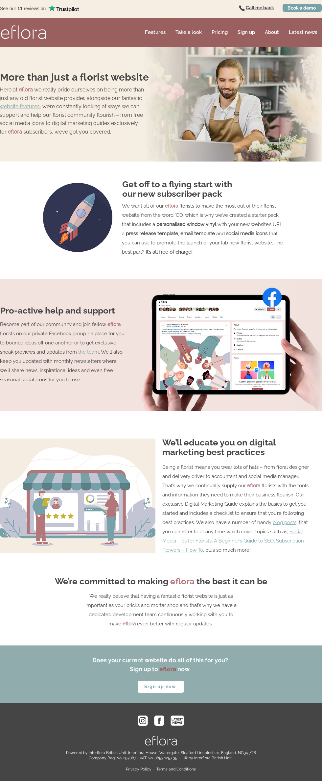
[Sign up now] (161, 687)
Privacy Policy (138, 769)
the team (88, 352)
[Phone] (241, 8)
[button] (155, 32)
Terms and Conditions (176, 769)
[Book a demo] (302, 8)
